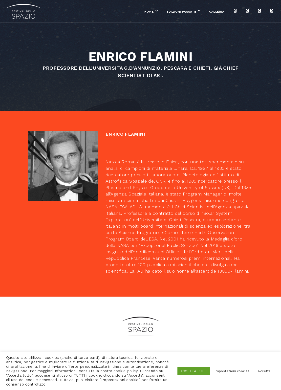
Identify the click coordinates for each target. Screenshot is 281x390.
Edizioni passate (158, 12)
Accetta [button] (264, 371)
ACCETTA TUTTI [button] (194, 371)
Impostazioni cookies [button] (232, 371)
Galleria (192, 12)
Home (125, 12)
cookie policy (125, 371)
